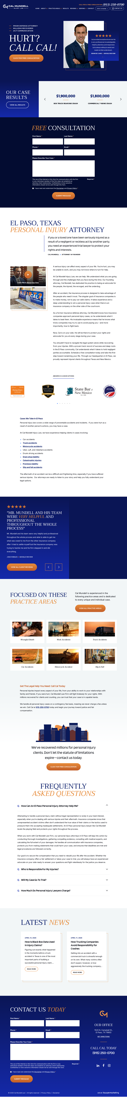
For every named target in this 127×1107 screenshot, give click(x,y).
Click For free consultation (26, 58)
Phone (35, 147)
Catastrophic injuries (32, 460)
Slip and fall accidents (32, 467)
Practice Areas (54, 8)
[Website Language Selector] (102, 8)
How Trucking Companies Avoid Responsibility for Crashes (85, 945)
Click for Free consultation (63, 767)
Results (66, 8)
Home (37, 8)
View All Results (17, 105)
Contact (91, 8)
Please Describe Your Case (43, 158)
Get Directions (103, 1036)
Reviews (73, 8)
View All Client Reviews (22, 567)
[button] (57, 403)
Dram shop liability (31, 457)
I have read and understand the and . (56, 188)
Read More (31, 969)
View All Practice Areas (90, 608)
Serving (82, 8)
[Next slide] (121, 99)
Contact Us (117, 8)
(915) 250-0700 (113, 4)
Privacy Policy (72, 188)
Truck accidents (30, 443)
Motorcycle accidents (32, 446)
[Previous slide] (45, 99)
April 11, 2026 (76, 938)
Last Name (69, 136)
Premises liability (30, 464)
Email (67, 147)
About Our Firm (33, 283)
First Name (37, 136)
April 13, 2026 (30, 938)
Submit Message (63, 196)
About (43, 8)
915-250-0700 (42, 707)
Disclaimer (60, 188)
